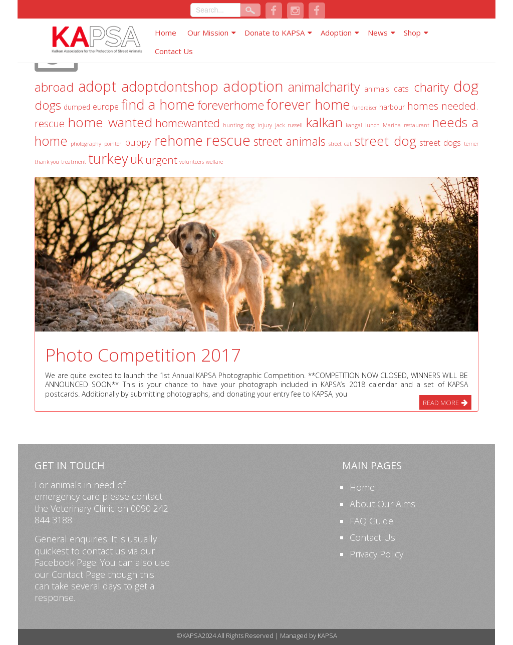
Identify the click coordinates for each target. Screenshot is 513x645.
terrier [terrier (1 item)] (471, 143)
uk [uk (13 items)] (136, 158)
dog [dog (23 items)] (465, 86)
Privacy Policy (376, 554)
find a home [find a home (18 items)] (158, 104)
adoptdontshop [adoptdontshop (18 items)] (169, 86)
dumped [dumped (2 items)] (77, 107)
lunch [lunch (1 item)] (372, 125)
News (378, 33)
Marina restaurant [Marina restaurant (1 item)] (406, 125)
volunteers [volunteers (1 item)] (191, 161)
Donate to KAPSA (274, 33)
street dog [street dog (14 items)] (385, 140)
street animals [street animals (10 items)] (289, 141)
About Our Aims (382, 504)
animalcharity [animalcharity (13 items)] (324, 86)
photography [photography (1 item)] (86, 143)
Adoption (336, 33)
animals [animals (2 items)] (376, 89)
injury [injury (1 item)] (265, 125)
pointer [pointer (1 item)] (112, 143)
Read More (441, 402)
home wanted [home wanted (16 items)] (110, 122)
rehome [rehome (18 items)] (178, 140)
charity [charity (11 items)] (431, 87)
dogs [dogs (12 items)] (48, 105)
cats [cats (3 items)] (401, 88)
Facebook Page (65, 562)
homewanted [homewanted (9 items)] (187, 123)
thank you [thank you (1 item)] (47, 161)
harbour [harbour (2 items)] (392, 107)
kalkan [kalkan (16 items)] (324, 122)
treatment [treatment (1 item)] (73, 161)
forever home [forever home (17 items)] (308, 104)
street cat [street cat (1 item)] (340, 143)
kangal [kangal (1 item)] (354, 125)
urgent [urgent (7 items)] (161, 160)
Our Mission (207, 33)
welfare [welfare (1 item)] (214, 161)
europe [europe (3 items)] (106, 106)
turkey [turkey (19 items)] (108, 158)
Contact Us (174, 51)
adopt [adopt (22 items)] (97, 86)
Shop (412, 33)
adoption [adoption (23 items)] (253, 86)
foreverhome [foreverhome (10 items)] (230, 105)
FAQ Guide (371, 521)
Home (165, 33)
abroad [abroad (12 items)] (54, 87)
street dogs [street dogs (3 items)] (440, 142)
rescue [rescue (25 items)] (228, 140)
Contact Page (78, 574)
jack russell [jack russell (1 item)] (288, 125)
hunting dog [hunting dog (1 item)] (238, 125)
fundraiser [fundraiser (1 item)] (364, 107)
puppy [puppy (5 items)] (138, 142)
